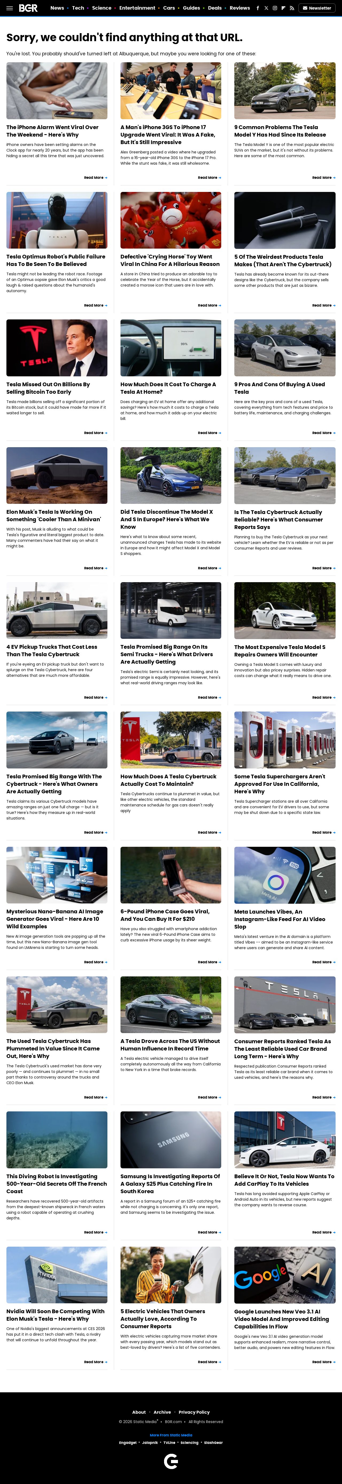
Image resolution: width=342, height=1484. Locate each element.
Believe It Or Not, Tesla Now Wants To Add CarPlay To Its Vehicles (284, 1180)
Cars (169, 8)
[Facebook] (258, 8)
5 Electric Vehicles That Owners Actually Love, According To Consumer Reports (163, 1319)
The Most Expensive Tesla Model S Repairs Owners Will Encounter (279, 651)
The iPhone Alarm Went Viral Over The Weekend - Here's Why (52, 131)
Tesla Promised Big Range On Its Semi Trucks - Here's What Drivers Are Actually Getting (167, 654)
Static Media (145, 1422)
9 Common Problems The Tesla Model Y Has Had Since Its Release (280, 131)
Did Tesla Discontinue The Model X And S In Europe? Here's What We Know (167, 519)
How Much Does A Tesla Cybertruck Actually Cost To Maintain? (168, 780)
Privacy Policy (194, 1412)
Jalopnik (150, 1442)
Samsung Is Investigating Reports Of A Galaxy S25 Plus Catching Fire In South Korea (170, 1184)
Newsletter (317, 8)
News (57, 8)
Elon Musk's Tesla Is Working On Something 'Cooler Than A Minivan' (53, 515)
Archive (162, 1412)
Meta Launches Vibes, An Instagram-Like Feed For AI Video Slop (279, 919)
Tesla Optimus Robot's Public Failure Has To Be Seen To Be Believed (55, 260)
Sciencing (190, 1442)
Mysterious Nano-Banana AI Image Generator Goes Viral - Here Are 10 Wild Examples (54, 919)
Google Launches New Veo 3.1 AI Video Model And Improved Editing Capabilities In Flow (281, 1319)
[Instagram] (275, 8)
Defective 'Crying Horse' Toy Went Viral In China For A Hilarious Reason (170, 260)
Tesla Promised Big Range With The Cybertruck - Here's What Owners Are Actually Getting (54, 784)
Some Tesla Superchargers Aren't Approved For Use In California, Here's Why (279, 784)
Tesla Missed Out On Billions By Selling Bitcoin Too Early (48, 388)
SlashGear (213, 1442)
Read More (93, 177)
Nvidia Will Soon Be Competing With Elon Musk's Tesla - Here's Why (55, 1315)
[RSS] (292, 8)
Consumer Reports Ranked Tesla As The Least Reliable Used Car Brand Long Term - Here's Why (282, 1049)
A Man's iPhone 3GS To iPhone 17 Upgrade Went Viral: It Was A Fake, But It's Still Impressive (168, 135)
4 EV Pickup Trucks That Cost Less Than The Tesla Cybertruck (51, 650)
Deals (215, 8)
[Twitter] (266, 8)
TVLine (169, 1442)
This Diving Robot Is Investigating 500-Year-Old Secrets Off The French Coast (56, 1184)
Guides (191, 8)
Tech (78, 8)
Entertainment (137, 8)
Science (102, 8)
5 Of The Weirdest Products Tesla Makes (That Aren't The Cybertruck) (283, 260)
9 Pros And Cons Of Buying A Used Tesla (279, 388)
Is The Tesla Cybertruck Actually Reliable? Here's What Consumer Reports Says (278, 520)
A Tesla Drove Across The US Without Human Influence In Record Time (170, 1045)
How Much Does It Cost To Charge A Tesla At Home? (168, 388)
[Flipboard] (283, 8)
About (139, 1412)
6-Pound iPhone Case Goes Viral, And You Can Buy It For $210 (165, 915)
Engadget (128, 1442)
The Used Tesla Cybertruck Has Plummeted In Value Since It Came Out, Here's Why (53, 1049)
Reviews (240, 8)
